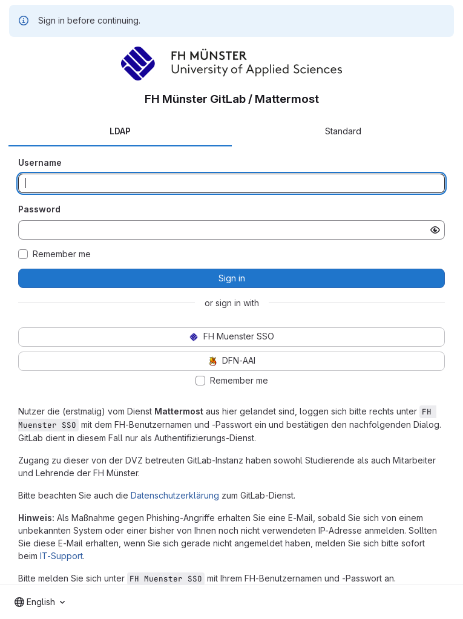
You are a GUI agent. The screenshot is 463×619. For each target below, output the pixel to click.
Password (39, 209)
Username (40, 162)
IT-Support (61, 556)
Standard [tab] (343, 131)
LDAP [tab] (120, 131)
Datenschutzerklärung (175, 495)
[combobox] (39, 602)
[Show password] (435, 230)
